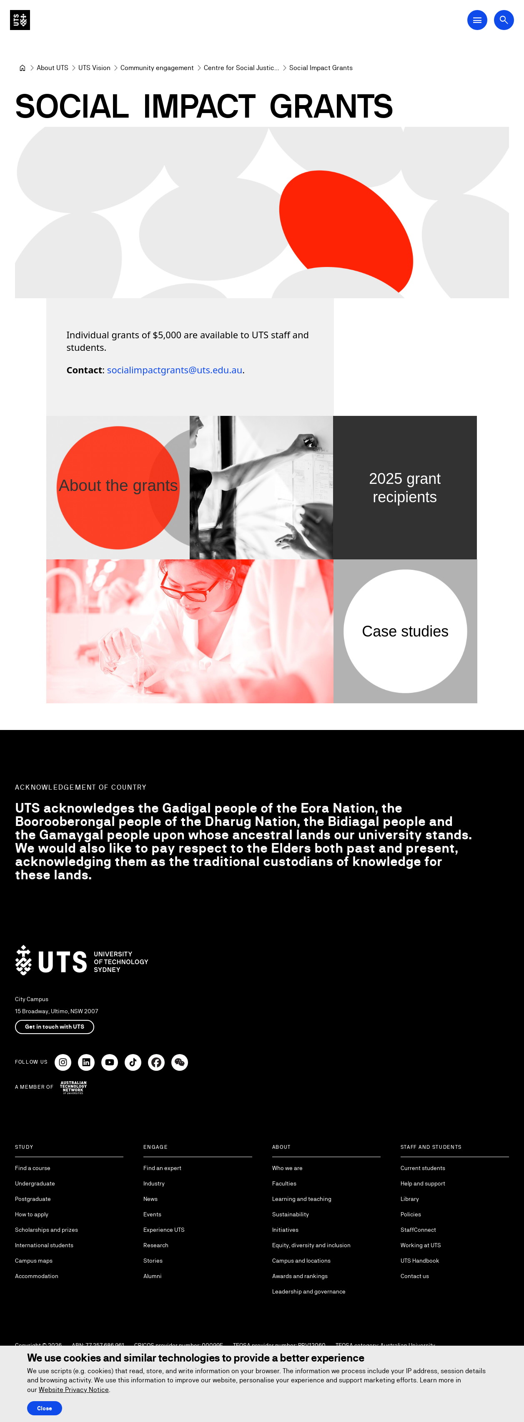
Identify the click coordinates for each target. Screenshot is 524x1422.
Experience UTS (164, 1229)
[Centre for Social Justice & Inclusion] (241, 68)
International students (44, 1245)
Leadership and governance (309, 1291)
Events (152, 1214)
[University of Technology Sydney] (22, 68)
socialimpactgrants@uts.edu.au (174, 370)
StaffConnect (418, 1229)
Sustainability (290, 1214)
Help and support (423, 1183)
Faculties (284, 1183)
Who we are (287, 1168)
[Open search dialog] (504, 20)
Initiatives (285, 1229)
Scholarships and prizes (46, 1229)
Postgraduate (33, 1198)
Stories (153, 1260)
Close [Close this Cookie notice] (44, 1408)
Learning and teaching (301, 1198)
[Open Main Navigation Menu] (477, 20)
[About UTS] (52, 68)
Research (155, 1245)
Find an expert (162, 1168)
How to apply (31, 1214)
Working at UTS (421, 1245)
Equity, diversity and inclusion (311, 1245)
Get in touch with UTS (54, 1026)
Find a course (32, 1168)
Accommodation (36, 1276)
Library (410, 1198)
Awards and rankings (300, 1276)
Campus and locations (301, 1260)
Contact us (415, 1276)
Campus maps (34, 1260)
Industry (154, 1183)
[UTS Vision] (94, 68)
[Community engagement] (157, 68)
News (150, 1198)
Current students (423, 1168)
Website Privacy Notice (74, 1390)
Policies (411, 1214)
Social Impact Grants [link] (321, 68)
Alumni (152, 1276)
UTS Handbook (420, 1260)
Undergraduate (35, 1183)
